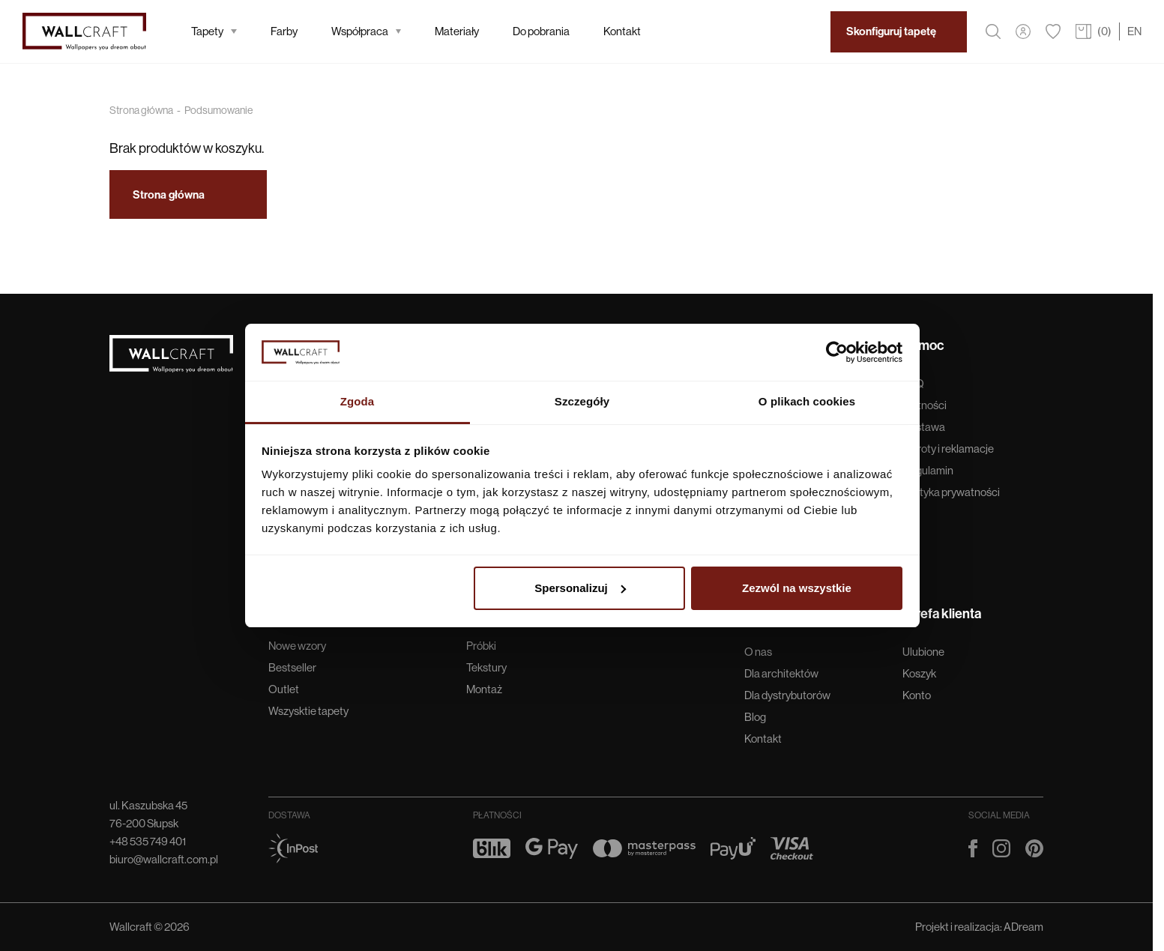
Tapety (214, 31)
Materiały (457, 31)
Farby (284, 31)
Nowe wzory (297, 645)
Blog (755, 716)
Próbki (481, 645)
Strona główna (141, 110)
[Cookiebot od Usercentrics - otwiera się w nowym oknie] (836, 352)
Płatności (924, 405)
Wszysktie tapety (308, 710)
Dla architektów (781, 673)
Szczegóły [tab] (582, 401)
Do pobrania (541, 31)
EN (1134, 31)
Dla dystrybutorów (787, 695)
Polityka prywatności (951, 492)
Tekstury (486, 667)
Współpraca (366, 31)
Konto (916, 695)
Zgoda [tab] (357, 401)
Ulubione (923, 651)
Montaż (484, 689)
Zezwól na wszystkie (796, 588)
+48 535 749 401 (147, 841)
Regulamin (927, 470)
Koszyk (919, 673)
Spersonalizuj (580, 588)
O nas (758, 651)
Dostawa (923, 426)
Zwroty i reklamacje (948, 448)
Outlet (283, 689)
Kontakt (622, 31)
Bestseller (292, 667)
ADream (1023, 926)
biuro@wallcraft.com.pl (163, 859)
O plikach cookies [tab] (807, 401)
